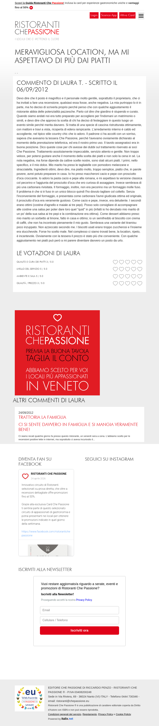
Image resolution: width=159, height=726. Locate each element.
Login (94, 15)
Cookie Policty (123, 714)
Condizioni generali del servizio (64, 714)
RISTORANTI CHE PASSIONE (49, 473)
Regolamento (89, 714)
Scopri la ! (39, 2)
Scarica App (109, 15)
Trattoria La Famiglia (42, 417)
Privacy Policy (105, 714)
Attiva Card (127, 15)
